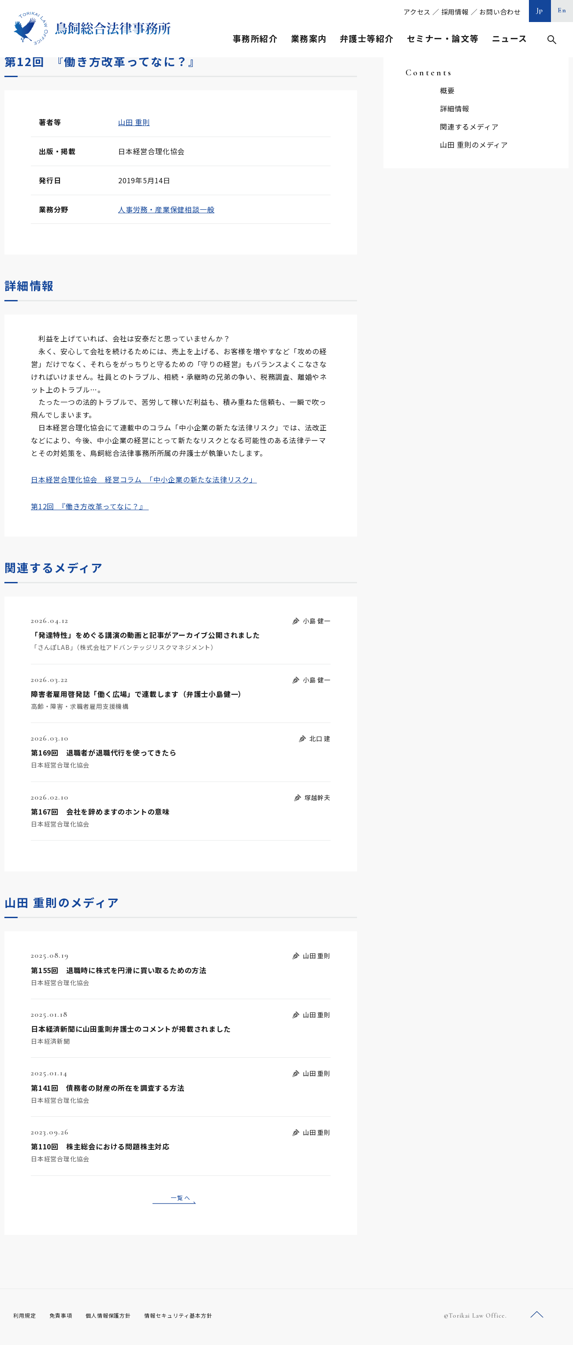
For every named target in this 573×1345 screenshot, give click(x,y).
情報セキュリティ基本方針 (199, 1318)
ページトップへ (536, 1318)
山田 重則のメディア (474, 144)
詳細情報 (454, 108)
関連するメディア (469, 126)
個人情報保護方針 (119, 1318)
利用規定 (26, 1318)
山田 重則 (134, 122)
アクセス (417, 11)
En (562, 10)
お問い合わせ (500, 11)
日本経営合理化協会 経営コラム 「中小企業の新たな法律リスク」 (144, 479)
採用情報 (455, 11)
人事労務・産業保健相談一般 (166, 209)
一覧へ (180, 1198)
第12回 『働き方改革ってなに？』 (90, 506)
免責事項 (66, 1318)
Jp (539, 10)
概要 (447, 90)
